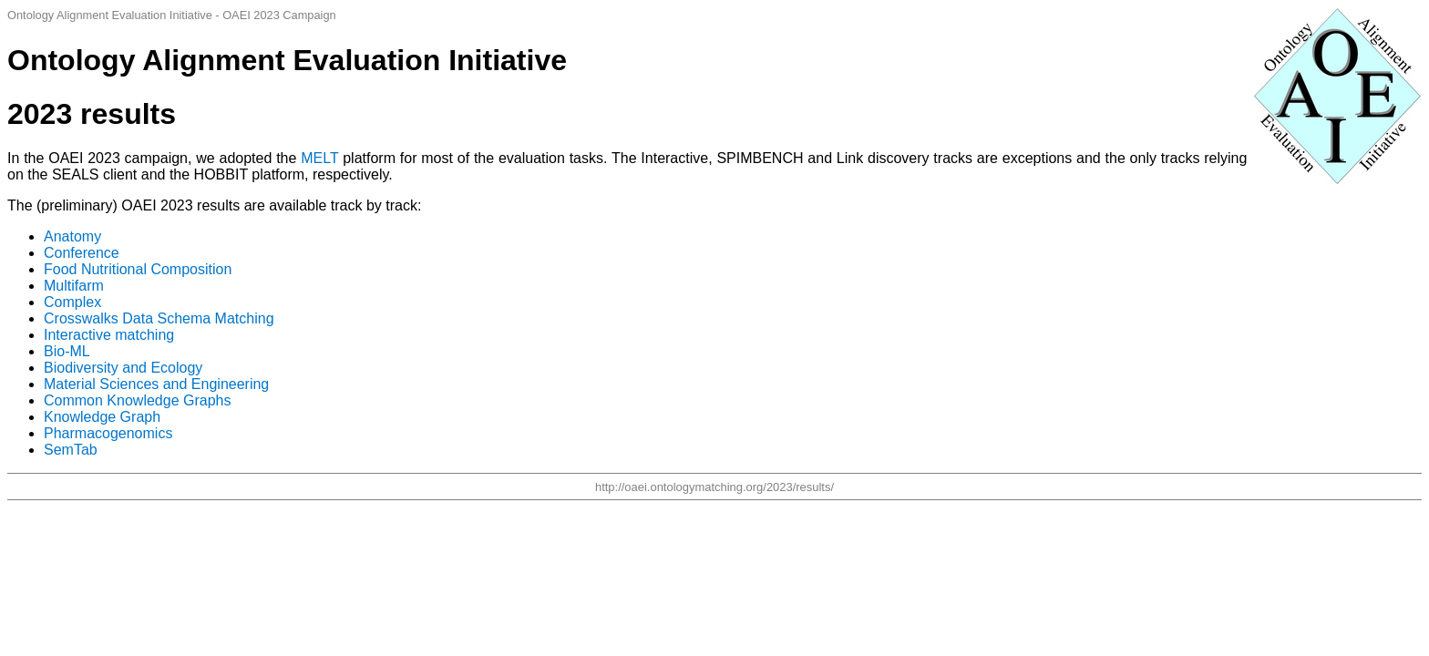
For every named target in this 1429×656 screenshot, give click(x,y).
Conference (81, 253)
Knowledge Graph (102, 417)
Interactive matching (109, 335)
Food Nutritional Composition (137, 269)
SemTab (71, 449)
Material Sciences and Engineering (156, 384)
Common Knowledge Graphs (137, 400)
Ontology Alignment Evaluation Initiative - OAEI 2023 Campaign (171, 15)
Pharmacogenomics (108, 433)
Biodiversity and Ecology (123, 367)
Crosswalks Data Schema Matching (159, 318)
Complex (72, 302)
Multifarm (74, 285)
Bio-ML (67, 351)
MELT (319, 158)
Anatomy (72, 236)
